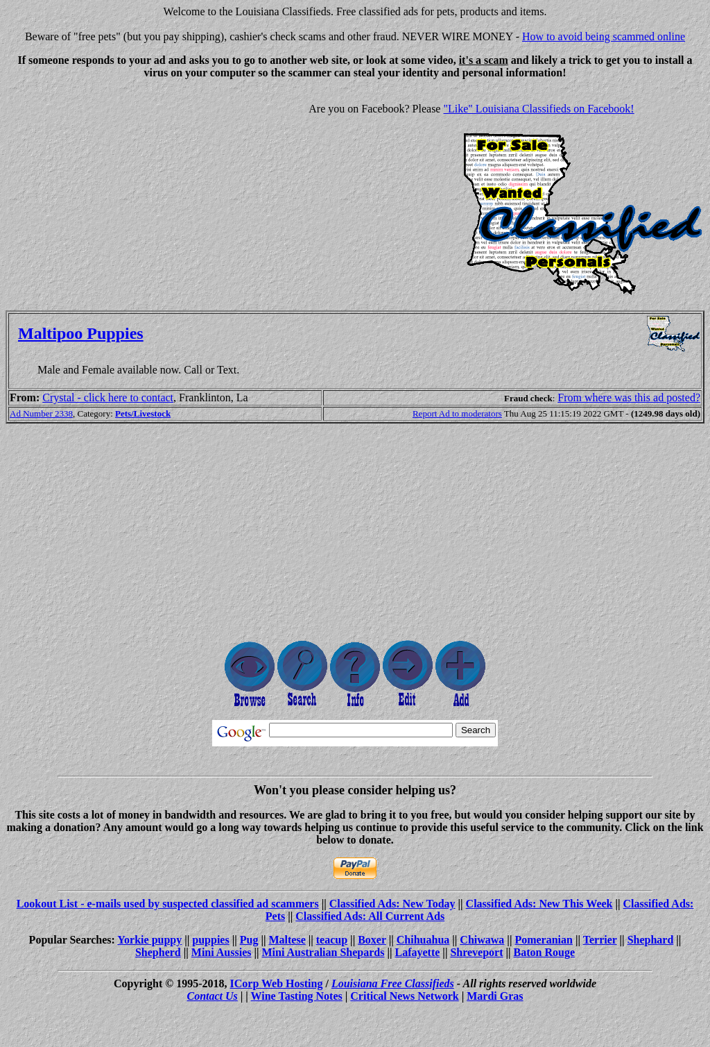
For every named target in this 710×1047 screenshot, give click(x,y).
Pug (249, 940)
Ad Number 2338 (41, 413)
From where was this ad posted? (628, 397)
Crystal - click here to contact (107, 397)
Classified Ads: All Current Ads (369, 916)
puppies (210, 940)
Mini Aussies (221, 952)
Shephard (650, 940)
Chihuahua (423, 940)
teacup (331, 940)
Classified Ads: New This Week (539, 904)
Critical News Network (404, 996)
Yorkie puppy (149, 940)
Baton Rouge (544, 952)
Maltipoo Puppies (81, 333)
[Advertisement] (122, 187)
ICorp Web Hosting (276, 983)
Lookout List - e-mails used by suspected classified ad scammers (168, 904)
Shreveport (476, 952)
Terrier (600, 940)
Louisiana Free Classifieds (392, 983)
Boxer (372, 940)
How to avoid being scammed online (603, 36)
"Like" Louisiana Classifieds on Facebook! (538, 109)
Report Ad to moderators (457, 413)
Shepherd (158, 952)
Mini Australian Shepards (323, 952)
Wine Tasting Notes (297, 996)
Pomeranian (543, 940)
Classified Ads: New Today (392, 904)
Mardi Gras (495, 996)
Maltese (286, 940)
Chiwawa (482, 940)
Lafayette (417, 952)
